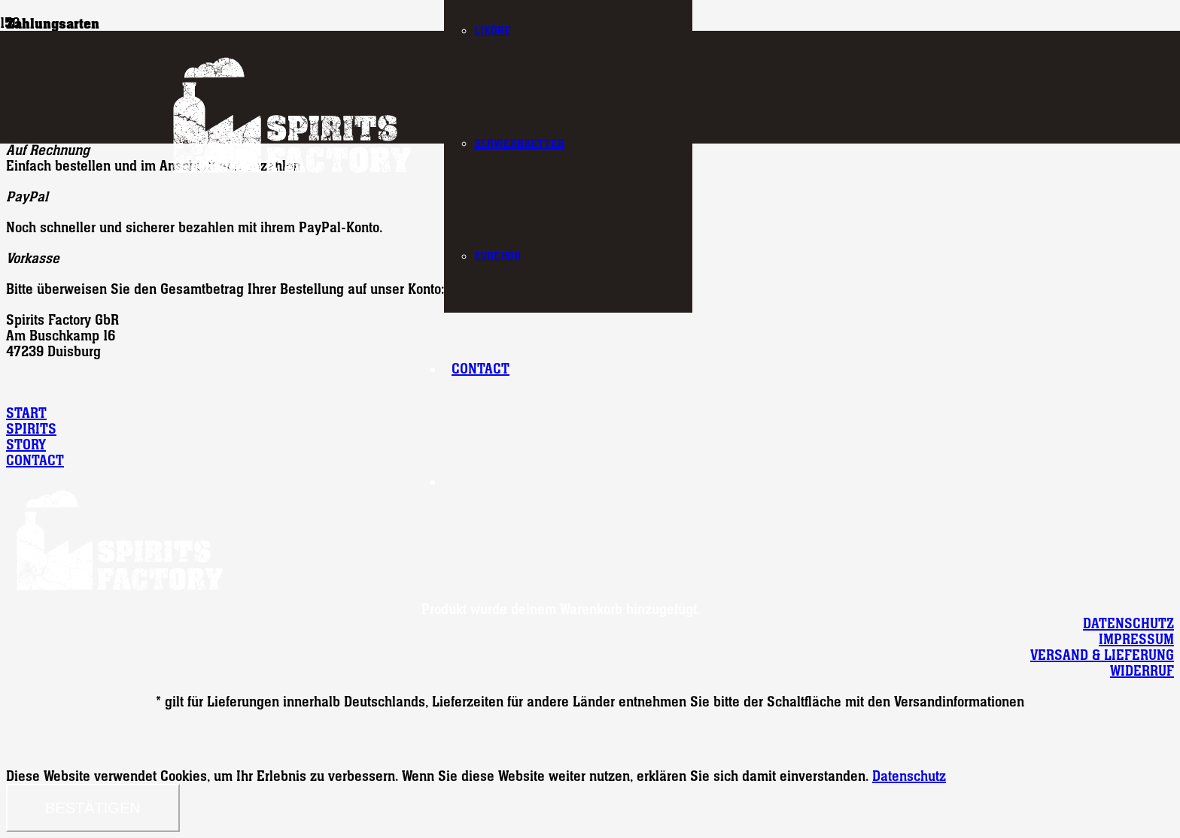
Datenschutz (909, 776)
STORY (26, 444)
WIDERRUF (1142, 671)
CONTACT (35, 460)
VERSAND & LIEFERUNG (1102, 655)
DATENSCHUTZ (1128, 623)
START (26, 413)
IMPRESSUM (1136, 639)
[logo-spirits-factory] (291, 176)
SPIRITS (31, 429)
